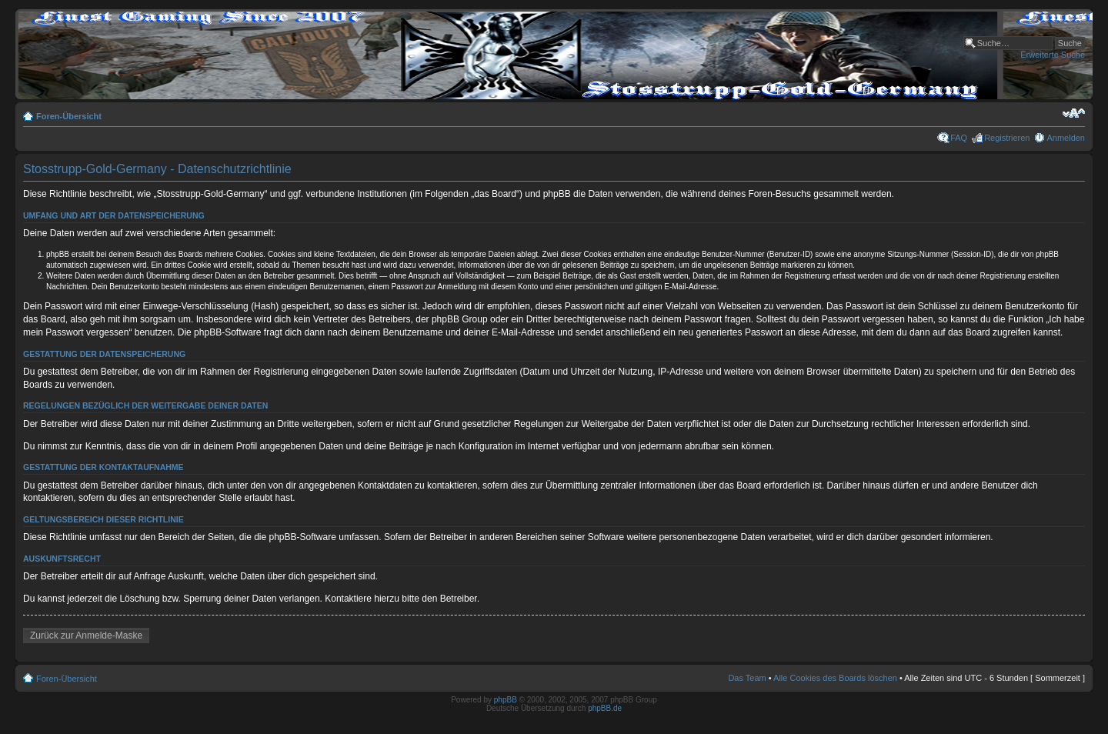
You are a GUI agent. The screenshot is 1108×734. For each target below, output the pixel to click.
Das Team (747, 677)
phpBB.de (605, 708)
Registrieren (1007, 137)
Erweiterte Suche (1052, 54)
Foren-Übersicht (69, 116)
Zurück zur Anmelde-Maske (86, 635)
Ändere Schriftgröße (1074, 113)
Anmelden (1065, 137)
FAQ (958, 137)
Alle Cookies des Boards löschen (835, 677)
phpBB (505, 700)
